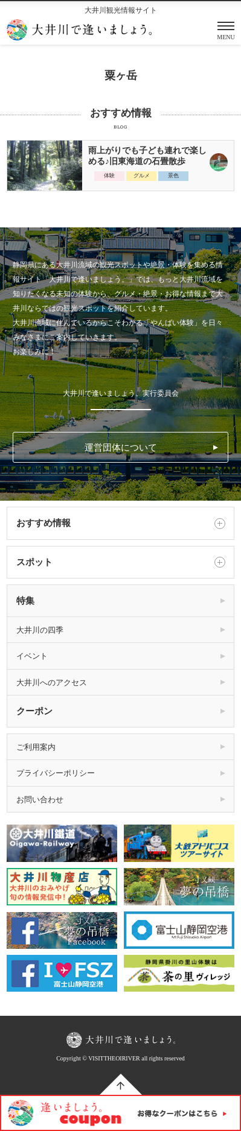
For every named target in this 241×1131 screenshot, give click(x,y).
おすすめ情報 (120, 523)
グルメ (141, 176)
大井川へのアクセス (51, 682)
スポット (120, 562)
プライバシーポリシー (55, 773)
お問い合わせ (39, 799)
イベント (32, 656)
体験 (109, 176)
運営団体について (121, 447)
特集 (25, 601)
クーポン (34, 711)
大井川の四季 (39, 630)
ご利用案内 (36, 747)
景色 (173, 176)
